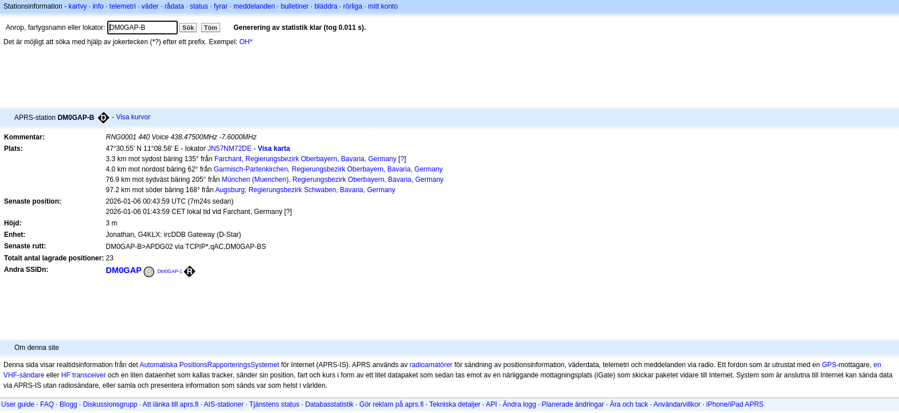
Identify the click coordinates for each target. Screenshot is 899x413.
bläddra (325, 6)
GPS (829, 365)
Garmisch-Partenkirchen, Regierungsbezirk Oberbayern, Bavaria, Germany (328, 169)
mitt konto (383, 6)
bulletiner (295, 6)
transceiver (89, 375)
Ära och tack (629, 404)
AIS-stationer (224, 404)
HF (66, 375)
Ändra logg (519, 404)
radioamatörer (430, 365)
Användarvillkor (677, 404)
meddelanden (254, 6)
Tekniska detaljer (454, 404)
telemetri (123, 6)
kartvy (77, 6)
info (97, 6)
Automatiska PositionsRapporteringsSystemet (209, 365)
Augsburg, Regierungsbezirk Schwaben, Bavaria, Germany (305, 190)
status (199, 6)
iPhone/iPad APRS (735, 404)
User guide (17, 404)
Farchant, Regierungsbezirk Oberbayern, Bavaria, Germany (305, 159)
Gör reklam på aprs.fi (391, 404)
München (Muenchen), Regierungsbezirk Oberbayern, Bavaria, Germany (333, 180)
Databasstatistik (329, 404)
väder (150, 6)
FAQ (47, 404)
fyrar (221, 6)
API (491, 404)
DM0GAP (123, 270)
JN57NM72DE (230, 149)
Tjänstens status (274, 404)
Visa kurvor (133, 117)
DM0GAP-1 (169, 271)
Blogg (68, 404)
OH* (246, 42)
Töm (210, 27)
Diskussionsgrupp (110, 404)
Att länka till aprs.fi (170, 404)
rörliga (352, 6)
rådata (174, 6)
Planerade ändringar (573, 404)
